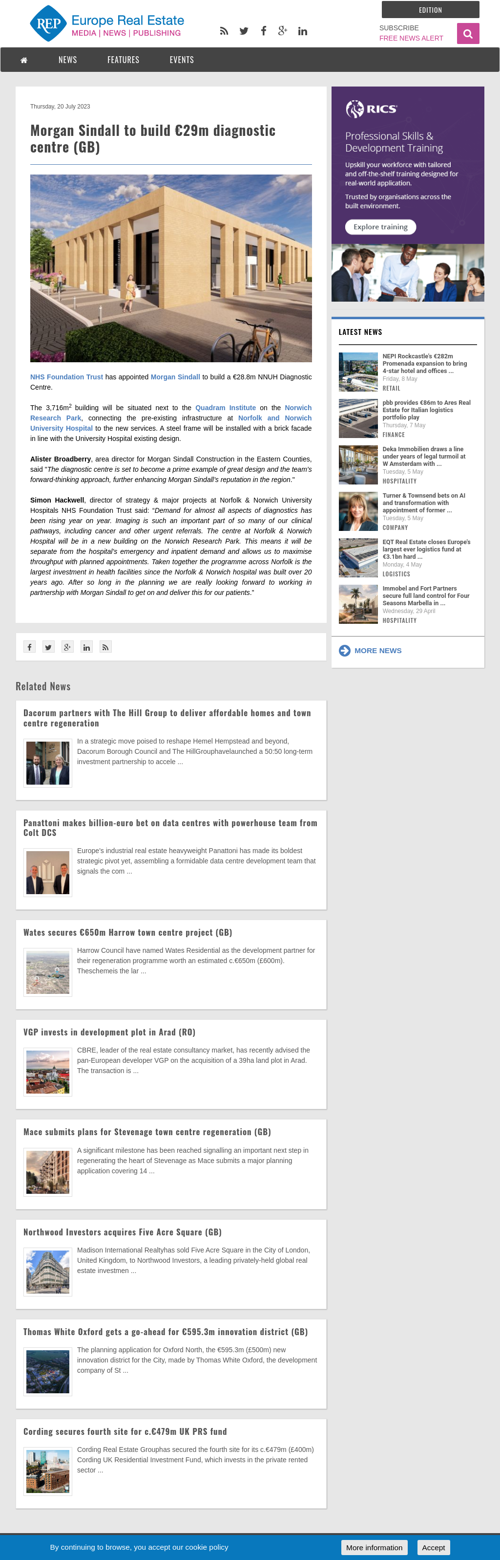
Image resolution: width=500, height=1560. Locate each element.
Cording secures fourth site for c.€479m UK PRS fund (125, 1431)
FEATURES (123, 60)
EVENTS (182, 60)
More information (374, 1547)
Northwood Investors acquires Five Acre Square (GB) (122, 1232)
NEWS (68, 60)
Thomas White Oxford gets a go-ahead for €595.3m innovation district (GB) (165, 1331)
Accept (433, 1547)
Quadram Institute (225, 408)
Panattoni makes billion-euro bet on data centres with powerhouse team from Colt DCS (170, 827)
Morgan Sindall (175, 377)
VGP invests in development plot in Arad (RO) (109, 1032)
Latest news (361, 331)
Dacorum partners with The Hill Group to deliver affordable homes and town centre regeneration (167, 717)
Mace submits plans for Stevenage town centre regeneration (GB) (147, 1131)
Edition (430, 9)
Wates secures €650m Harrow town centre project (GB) (127, 932)
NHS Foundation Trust (66, 377)
